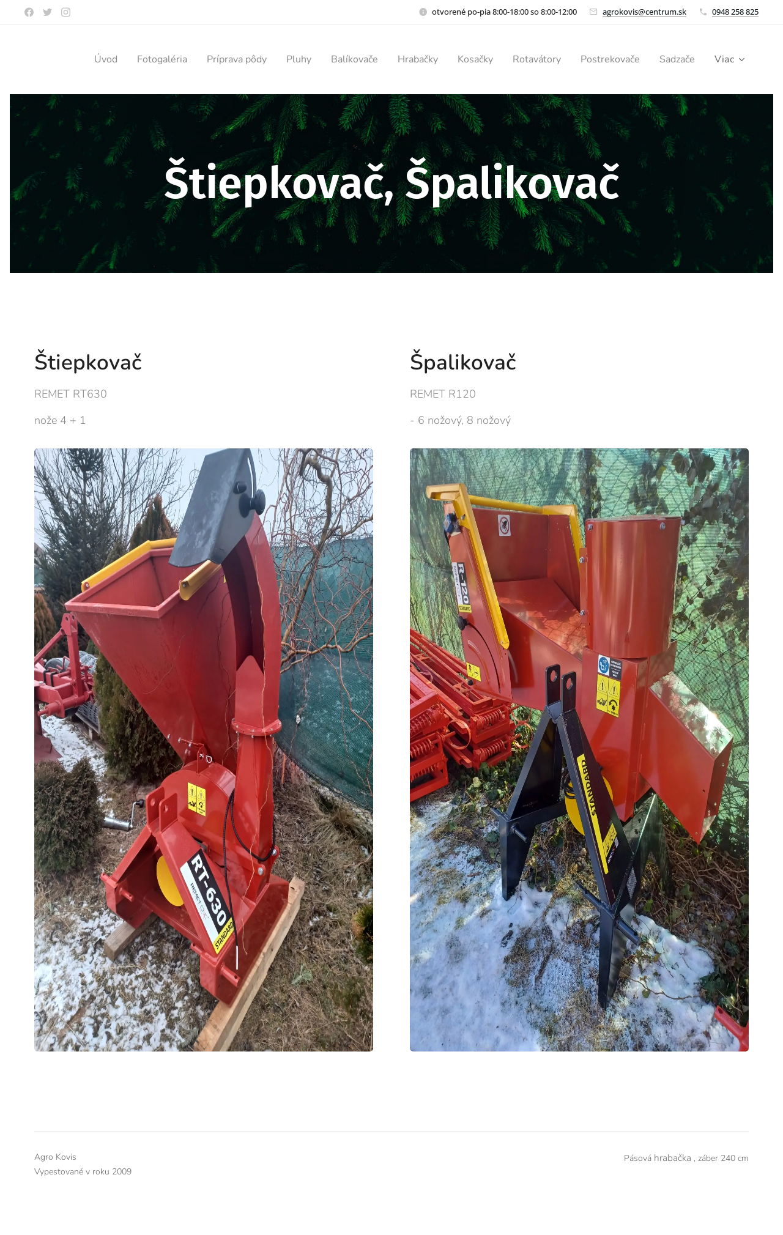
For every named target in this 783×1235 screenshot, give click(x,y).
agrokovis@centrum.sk (644, 11)
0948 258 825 (735, 11)
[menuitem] (126, 59)
